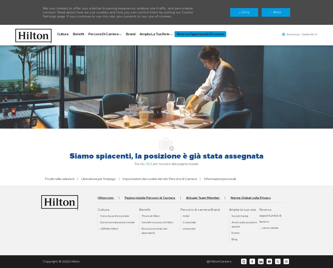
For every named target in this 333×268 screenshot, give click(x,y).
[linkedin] (260, 261)
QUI (149, 164)
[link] (33, 35)
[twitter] (277, 261)
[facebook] (252, 261)
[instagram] (286, 261)
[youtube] (269, 261)
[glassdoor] (243, 261)
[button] (299, 34)
